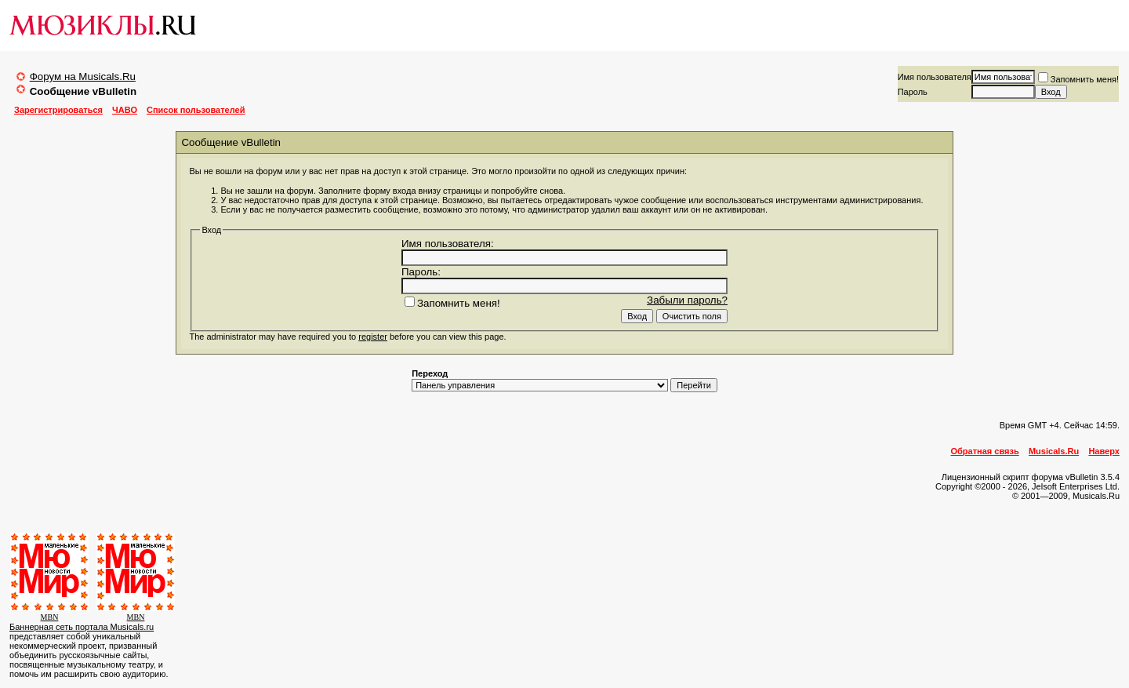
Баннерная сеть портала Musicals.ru (81, 627)
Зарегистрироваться (58, 110)
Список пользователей (196, 110)
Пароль (913, 91)
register (372, 336)
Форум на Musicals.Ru (83, 76)
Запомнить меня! (1078, 79)
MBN (50, 617)
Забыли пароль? (687, 300)
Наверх (1104, 451)
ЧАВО (124, 110)
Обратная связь (985, 451)
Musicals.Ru (1054, 451)
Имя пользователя (934, 77)
